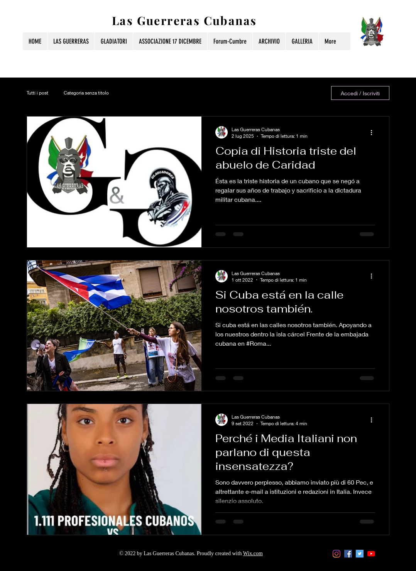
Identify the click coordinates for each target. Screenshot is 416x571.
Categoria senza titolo (86, 93)
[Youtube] (371, 553)
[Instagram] (336, 553)
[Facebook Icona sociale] (348, 553)
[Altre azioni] (374, 132)
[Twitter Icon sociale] (360, 553)
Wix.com (253, 553)
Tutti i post (37, 93)
